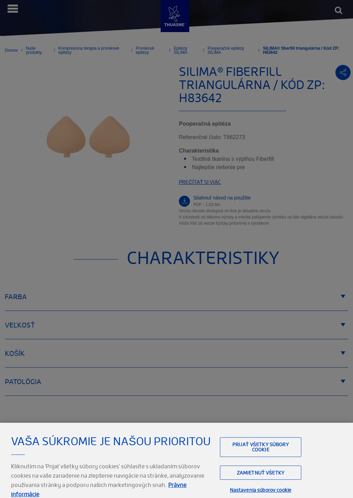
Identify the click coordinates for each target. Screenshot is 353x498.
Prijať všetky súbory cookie (260, 452)
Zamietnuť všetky (260, 478)
